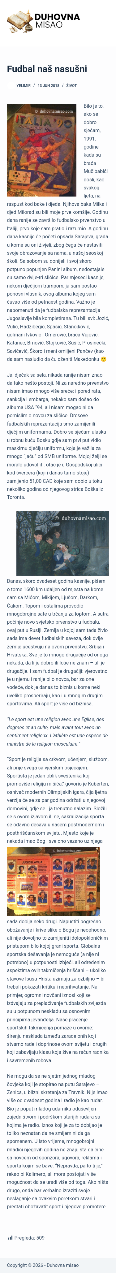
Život (71, 86)
